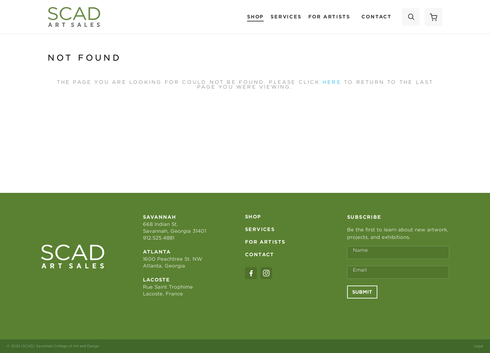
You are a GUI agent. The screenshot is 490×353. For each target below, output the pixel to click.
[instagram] (266, 273)
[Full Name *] (398, 252)
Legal (478, 346)
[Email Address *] (398, 272)
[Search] (411, 17)
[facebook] (251, 273)
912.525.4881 (158, 238)
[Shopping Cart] (433, 17)
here (332, 82)
